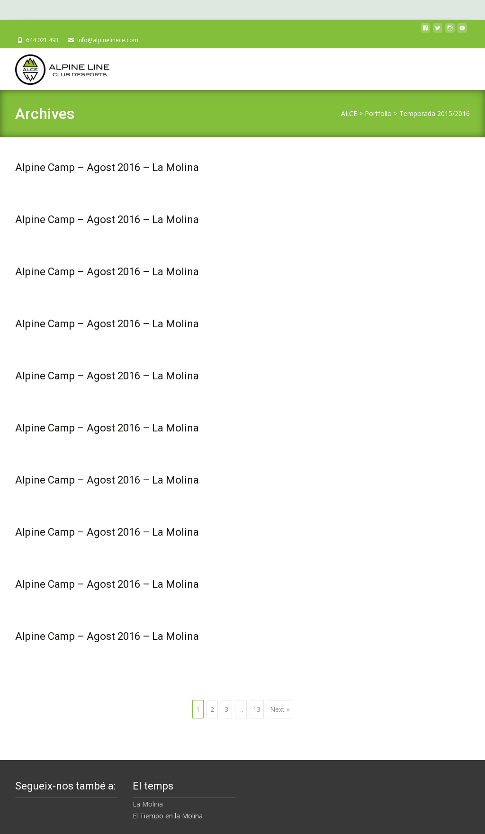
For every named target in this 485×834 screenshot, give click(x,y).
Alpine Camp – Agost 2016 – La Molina (107, 167)
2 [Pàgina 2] (212, 709)
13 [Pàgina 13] (256, 709)
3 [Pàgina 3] (226, 709)
